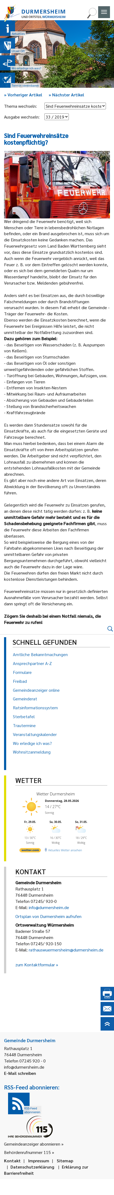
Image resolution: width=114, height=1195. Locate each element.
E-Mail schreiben (20, 1073)
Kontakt (12, 1160)
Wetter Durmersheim (56, 793)
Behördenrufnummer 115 (27, 1152)
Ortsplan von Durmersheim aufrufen (48, 916)
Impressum (38, 1160)
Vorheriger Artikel (23, 94)
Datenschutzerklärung (32, 1167)
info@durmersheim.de (49, 907)
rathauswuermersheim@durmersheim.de (66, 950)
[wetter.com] (30, 851)
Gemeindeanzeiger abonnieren (32, 1144)
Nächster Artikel (66, 94)
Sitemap (65, 1160)
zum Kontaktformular (35, 964)
